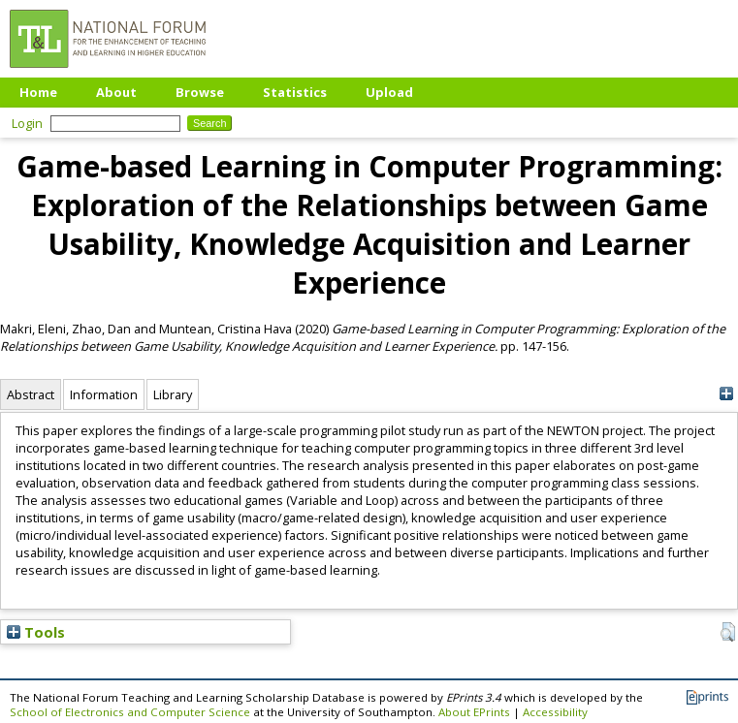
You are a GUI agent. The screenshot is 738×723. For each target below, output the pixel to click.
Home (38, 92)
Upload (389, 92)
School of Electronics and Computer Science (130, 712)
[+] (726, 394)
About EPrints (474, 712)
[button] (728, 632)
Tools (36, 632)
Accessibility (555, 712)
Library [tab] (172, 394)
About (116, 92)
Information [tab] (104, 394)
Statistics (295, 92)
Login (27, 123)
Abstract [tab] (30, 394)
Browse (200, 92)
